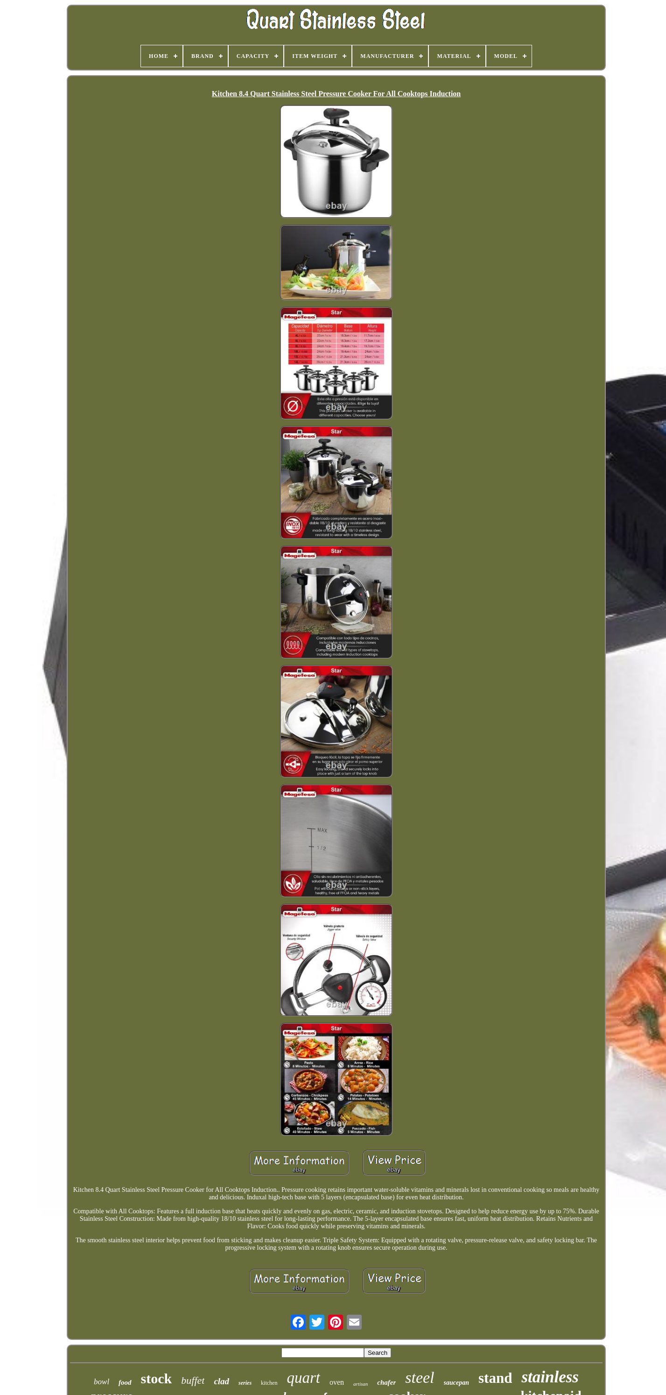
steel (419, 1377)
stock (156, 1378)
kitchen (269, 1383)
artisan (360, 1384)
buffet (192, 1380)
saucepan (456, 1382)
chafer (386, 1382)
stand (495, 1378)
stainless (550, 1377)
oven (336, 1382)
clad (221, 1381)
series (245, 1383)
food (125, 1382)
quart (303, 1377)
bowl (101, 1381)
